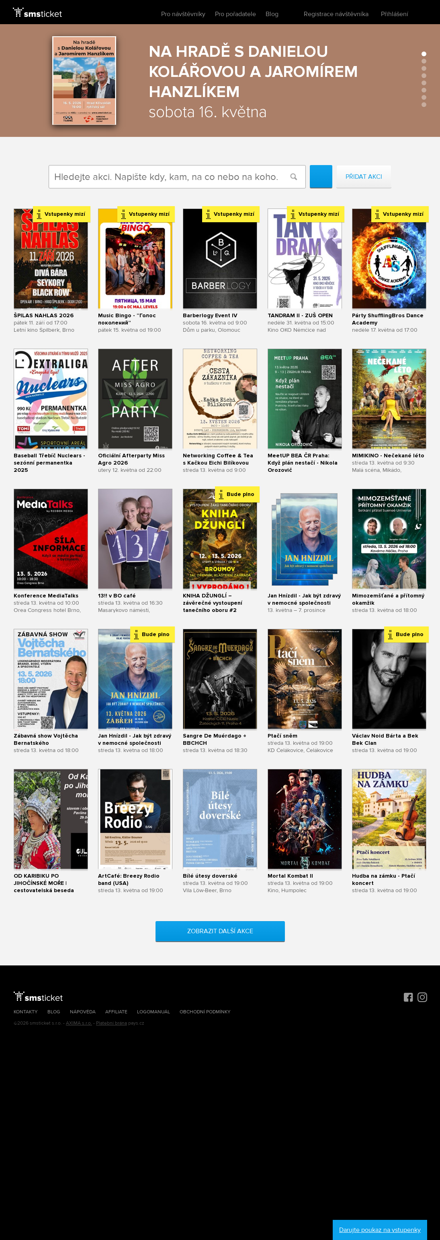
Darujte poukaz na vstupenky (380, 1230)
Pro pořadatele (235, 14)
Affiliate (116, 1012)
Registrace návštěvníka (336, 14)
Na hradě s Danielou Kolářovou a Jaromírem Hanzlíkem (253, 72)
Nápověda (83, 1012)
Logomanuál (153, 1012)
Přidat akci (364, 177)
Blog (272, 14)
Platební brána (111, 1023)
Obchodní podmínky (205, 1012)
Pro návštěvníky (183, 14)
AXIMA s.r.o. (79, 1023)
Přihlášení (394, 14)
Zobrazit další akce (220, 931)
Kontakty (26, 1012)
